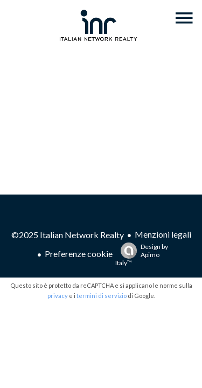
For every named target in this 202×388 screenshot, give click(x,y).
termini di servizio (101, 295)
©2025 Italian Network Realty (67, 235)
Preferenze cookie (79, 253)
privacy (57, 295)
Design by (141, 254)
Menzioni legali (163, 234)
